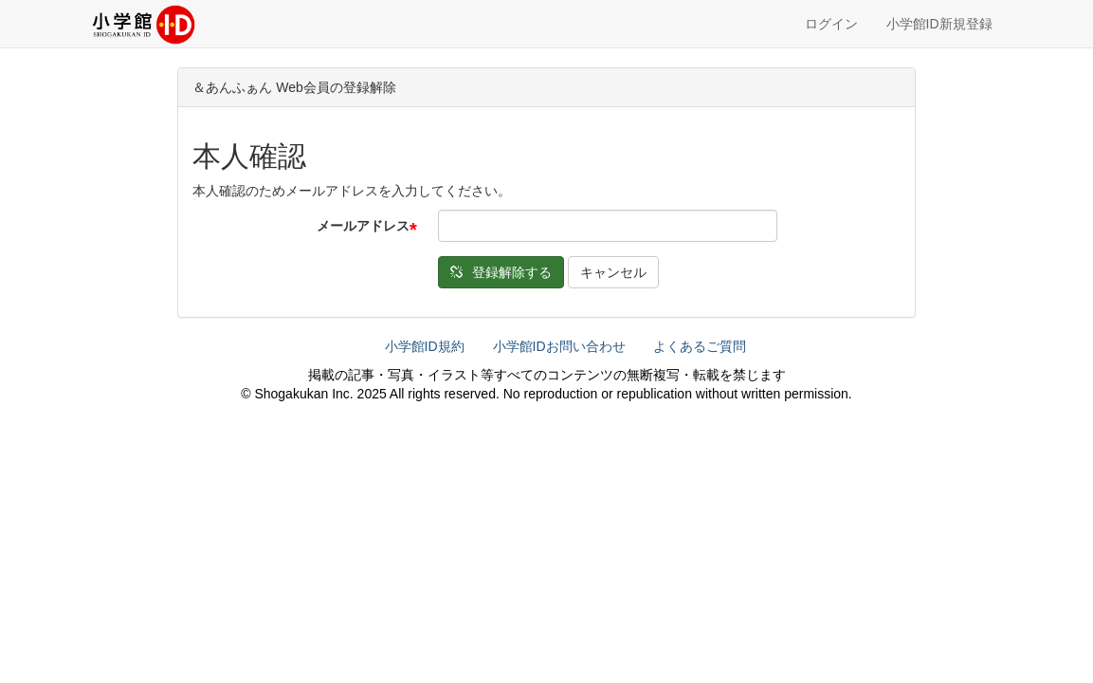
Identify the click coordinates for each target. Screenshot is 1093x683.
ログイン (831, 23)
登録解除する (501, 272)
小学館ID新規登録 (939, 23)
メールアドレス (363, 225)
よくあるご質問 (699, 346)
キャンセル (613, 272)
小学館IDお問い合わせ (559, 346)
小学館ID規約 (425, 346)
